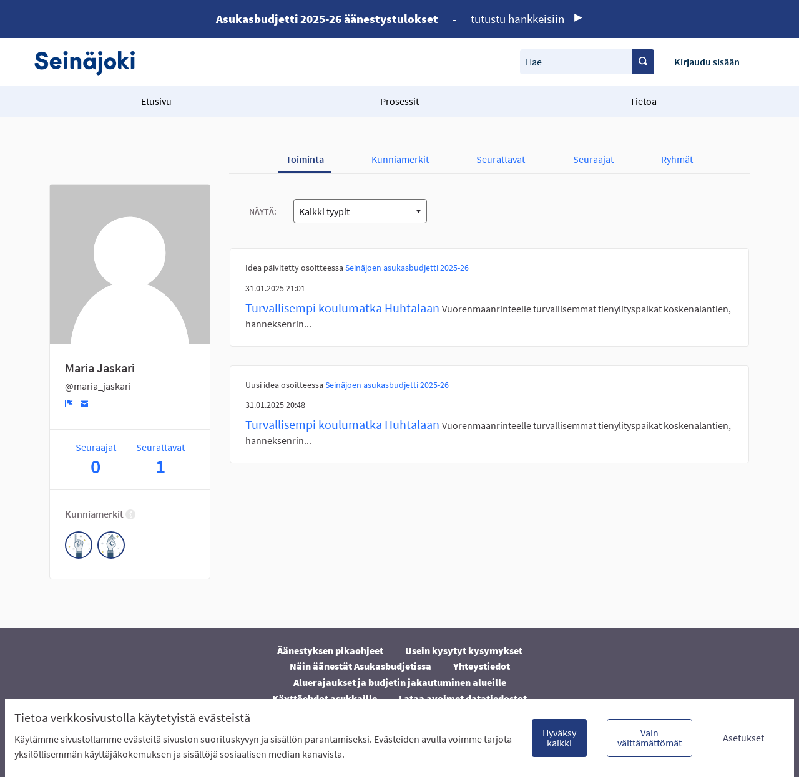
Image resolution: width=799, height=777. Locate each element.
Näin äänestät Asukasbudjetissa (360, 666)
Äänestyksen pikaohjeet (330, 650)
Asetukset (743, 737)
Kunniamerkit (400, 159)
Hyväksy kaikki (559, 737)
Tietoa (643, 101)
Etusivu (156, 101)
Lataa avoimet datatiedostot (463, 698)
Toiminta (305, 159)
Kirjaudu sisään (707, 62)
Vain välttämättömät (649, 737)
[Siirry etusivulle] (90, 62)
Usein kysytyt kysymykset (463, 650)
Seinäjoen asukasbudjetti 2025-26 (407, 267)
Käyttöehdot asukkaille (324, 698)
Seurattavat (500, 159)
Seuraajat (593, 159)
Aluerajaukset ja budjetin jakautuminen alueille (399, 682)
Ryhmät (677, 159)
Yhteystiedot (481, 666)
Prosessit (399, 101)
